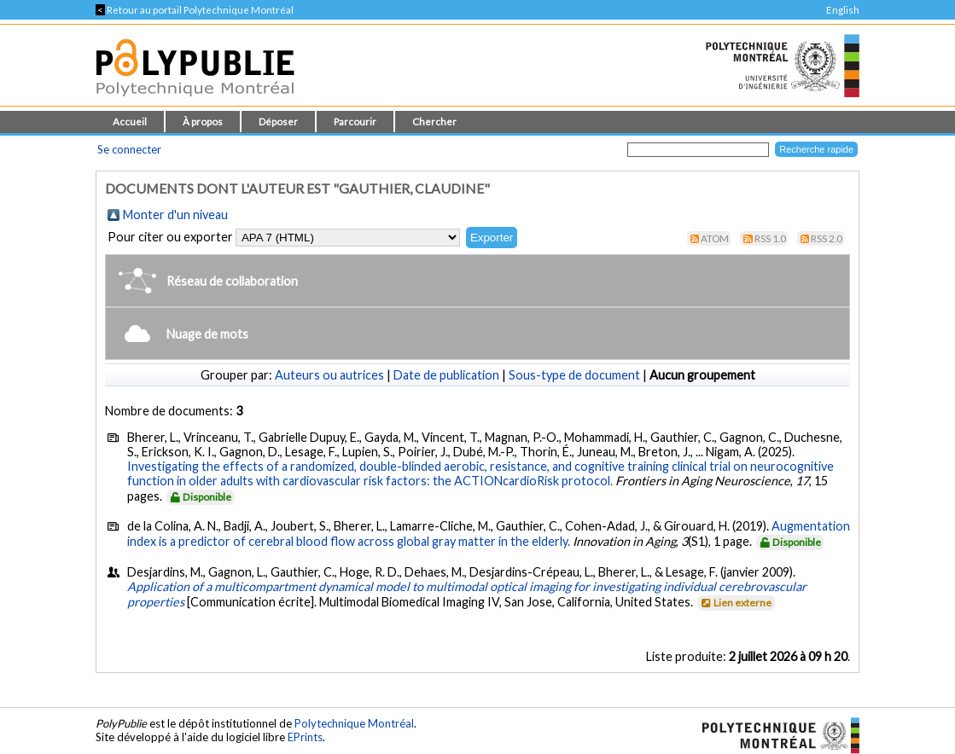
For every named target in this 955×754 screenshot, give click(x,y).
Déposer (278, 121)
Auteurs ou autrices (329, 375)
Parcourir (355, 121)
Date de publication (446, 375)
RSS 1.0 (770, 238)
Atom (715, 238)
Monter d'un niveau (175, 214)
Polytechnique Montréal (354, 723)
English (842, 9)
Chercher (434, 121)
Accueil (130, 121)
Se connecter (129, 149)
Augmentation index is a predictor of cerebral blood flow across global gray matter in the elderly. (488, 533)
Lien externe (735, 602)
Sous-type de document (574, 375)
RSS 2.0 (826, 238)
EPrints (305, 737)
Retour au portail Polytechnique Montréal (195, 9)
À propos (203, 121)
